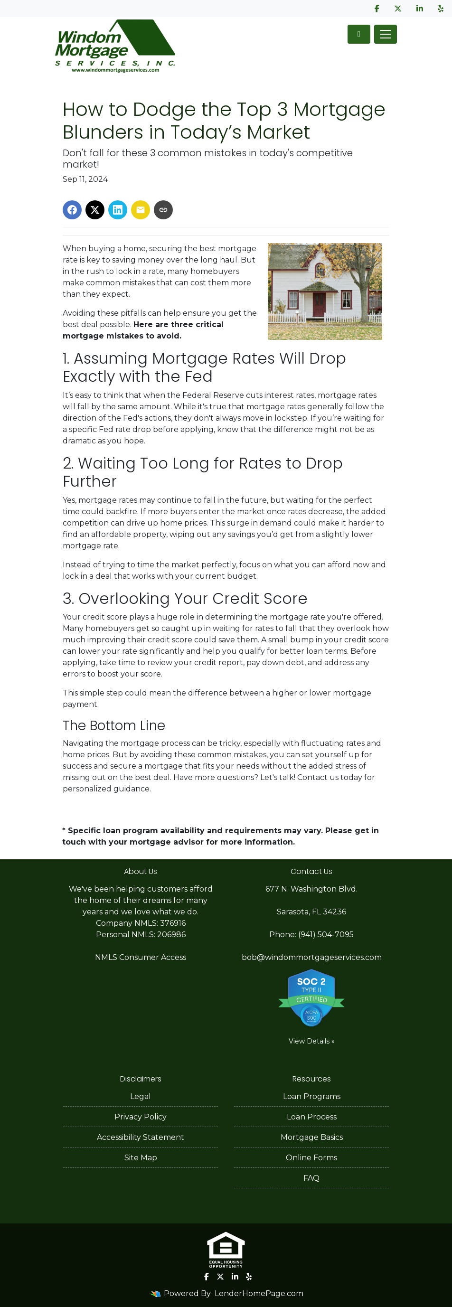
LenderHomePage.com (259, 1293)
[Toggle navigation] (385, 34)
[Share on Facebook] (72, 209)
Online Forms (311, 1157)
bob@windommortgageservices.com (312, 957)
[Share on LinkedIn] (117, 209)
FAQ (311, 1178)
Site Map (140, 1157)
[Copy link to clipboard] (163, 209)
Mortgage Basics (312, 1137)
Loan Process (312, 1116)
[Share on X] (94, 209)
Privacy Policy (140, 1116)
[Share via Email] (140, 209)
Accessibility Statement (140, 1137)
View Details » (312, 1041)
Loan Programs (311, 1096)
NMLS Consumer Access (140, 957)
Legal (140, 1096)
